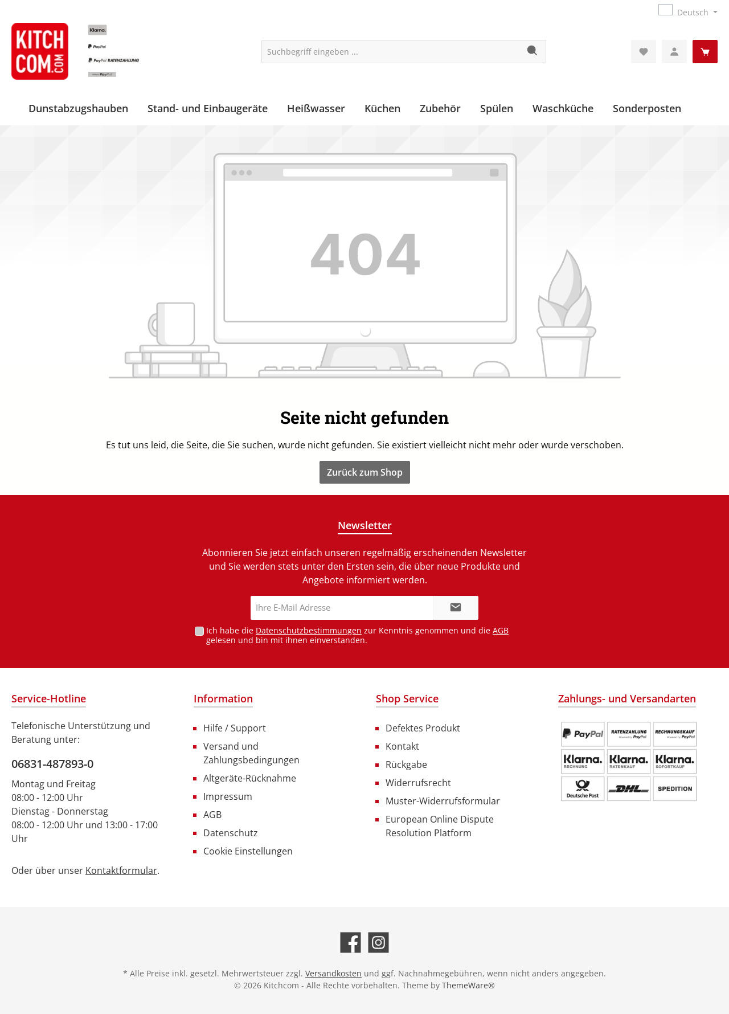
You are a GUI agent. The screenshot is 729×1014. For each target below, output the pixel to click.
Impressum (227, 796)
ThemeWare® (468, 985)
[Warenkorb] (705, 51)
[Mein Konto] (674, 51)
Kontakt (402, 746)
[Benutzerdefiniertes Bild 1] (628, 761)
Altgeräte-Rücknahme (249, 778)
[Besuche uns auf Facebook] (350, 942)
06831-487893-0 (52, 763)
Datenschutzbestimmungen (309, 630)
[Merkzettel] (643, 51)
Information (223, 698)
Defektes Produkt (423, 728)
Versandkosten (333, 973)
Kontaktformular (121, 870)
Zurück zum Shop (365, 472)
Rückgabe (406, 764)
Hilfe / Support (234, 728)
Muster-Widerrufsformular (443, 801)
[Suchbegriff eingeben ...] (390, 51)
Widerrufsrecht (418, 782)
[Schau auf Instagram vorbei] (378, 942)
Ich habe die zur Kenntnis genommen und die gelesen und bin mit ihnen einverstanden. (357, 635)
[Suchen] (532, 51)
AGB (501, 630)
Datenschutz (230, 833)
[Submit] (455, 608)
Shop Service (407, 698)
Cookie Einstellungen (248, 851)
